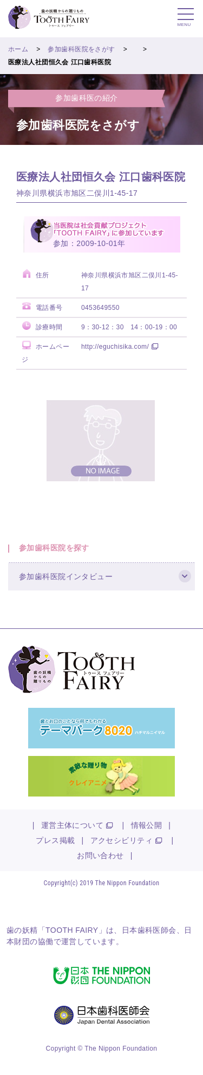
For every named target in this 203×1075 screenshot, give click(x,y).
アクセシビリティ (121, 840)
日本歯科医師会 (149, 930)
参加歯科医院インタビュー (66, 576)
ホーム (18, 49)
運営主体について (72, 825)
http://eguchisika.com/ (115, 346)
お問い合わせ (100, 855)
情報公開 (146, 825)
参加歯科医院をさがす (81, 49)
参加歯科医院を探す (54, 547)
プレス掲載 (55, 840)
